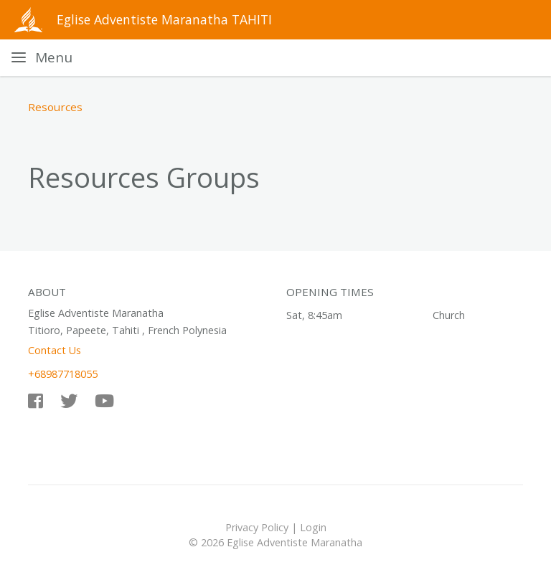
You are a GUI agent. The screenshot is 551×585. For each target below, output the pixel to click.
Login (313, 527)
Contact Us (54, 350)
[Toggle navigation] (42, 57)
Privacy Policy (256, 527)
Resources (55, 107)
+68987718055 (63, 374)
